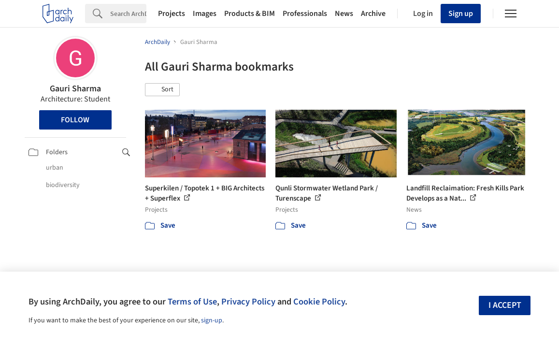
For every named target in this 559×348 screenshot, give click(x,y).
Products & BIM (249, 13)
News (344, 13)
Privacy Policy (248, 301)
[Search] (128, 13)
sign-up (211, 320)
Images (204, 13)
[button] (162, 90)
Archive (373, 13)
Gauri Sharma (75, 89)
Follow (75, 120)
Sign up (460, 13)
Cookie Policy (319, 301)
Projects (171, 13)
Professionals (305, 13)
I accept (504, 305)
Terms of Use (192, 301)
